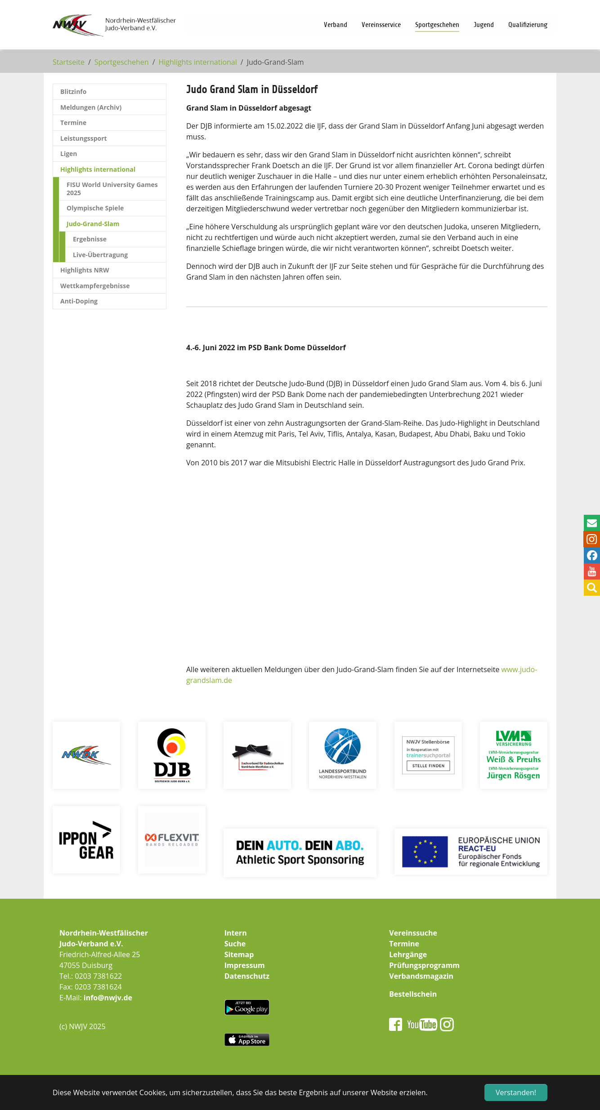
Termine (404, 944)
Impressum (244, 965)
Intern (235, 933)
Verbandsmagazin (421, 976)
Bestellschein (413, 994)
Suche (235, 944)
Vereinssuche (413, 933)
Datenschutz (246, 976)
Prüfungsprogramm (424, 965)
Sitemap (239, 954)
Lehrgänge (408, 954)
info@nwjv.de (108, 998)
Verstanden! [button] (516, 1092)
